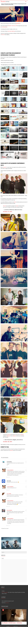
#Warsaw (8, 435)
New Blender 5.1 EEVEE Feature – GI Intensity (12, 623)
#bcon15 (2, 34)
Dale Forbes (9, 493)
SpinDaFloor (18, 23)
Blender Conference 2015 (12, 25)
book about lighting (11, 31)
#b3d (17, 205)
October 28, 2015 (7, 441)
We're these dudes (5, 592)
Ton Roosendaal (4, 26)
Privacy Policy (19, 626)
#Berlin (22, 434)
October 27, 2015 (7, 211)
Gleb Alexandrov (10, 470)
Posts (3, 558)
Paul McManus (9, 510)
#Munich (14, 435)
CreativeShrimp (11, 626)
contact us (7, 602)
